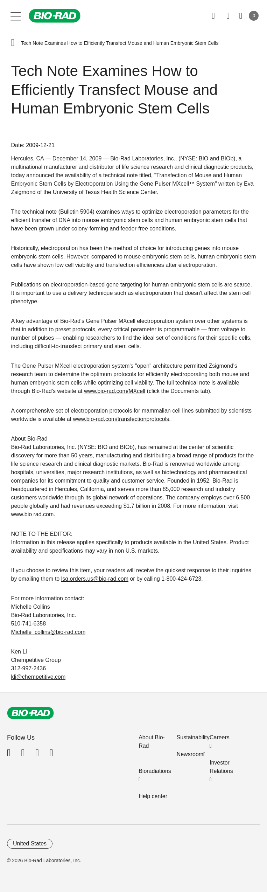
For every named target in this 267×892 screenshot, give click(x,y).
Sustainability (193, 737)
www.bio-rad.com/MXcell (114, 391)
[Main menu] (16, 16)
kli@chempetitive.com (38, 677)
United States (30, 843)
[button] (13, 43)
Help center (153, 796)
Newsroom (190, 754)
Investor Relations (221, 767)
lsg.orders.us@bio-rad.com (94, 579)
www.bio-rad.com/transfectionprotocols (121, 419)
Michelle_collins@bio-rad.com (48, 632)
